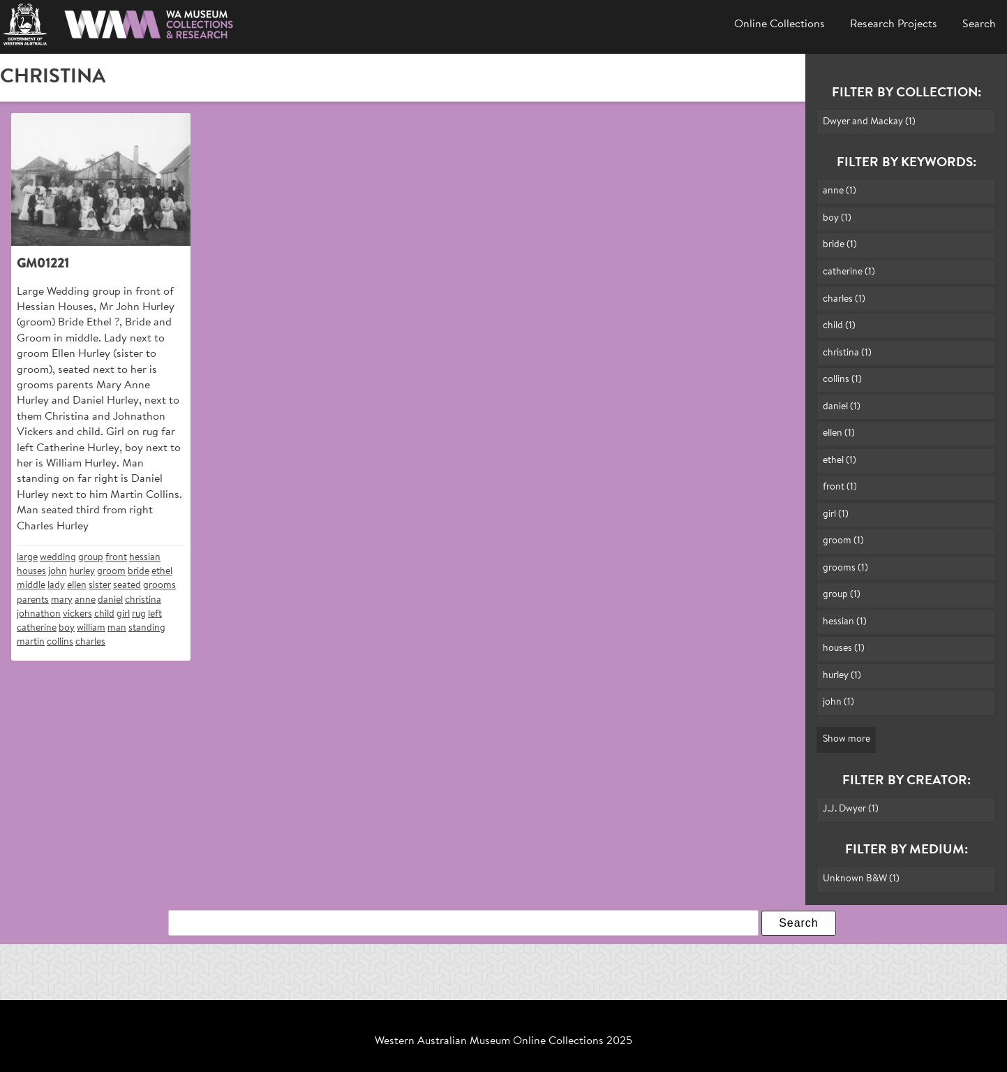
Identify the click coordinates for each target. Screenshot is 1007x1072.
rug (139, 614)
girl (123, 614)
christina (143, 600)
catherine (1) (849, 272)
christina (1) (847, 353)
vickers (77, 614)
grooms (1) (845, 568)
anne (85, 600)
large (27, 557)
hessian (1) (845, 622)
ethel (161, 571)
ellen (77, 585)
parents (33, 600)
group (90, 557)
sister (100, 585)
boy (67, 628)
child (104, 614)
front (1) (840, 487)
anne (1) (839, 191)
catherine (37, 628)
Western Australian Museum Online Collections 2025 (503, 1041)
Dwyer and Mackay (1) (869, 122)
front (116, 557)
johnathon (39, 614)
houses (31, 571)
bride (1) (840, 245)
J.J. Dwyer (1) (851, 809)
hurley (82, 571)
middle (31, 585)
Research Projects (893, 24)
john (57, 571)
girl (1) (836, 514)
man (116, 628)
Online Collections (779, 24)
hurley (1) (842, 675)
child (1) (839, 326)
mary (62, 600)
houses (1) (844, 648)
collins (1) (842, 379)
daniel (110, 600)
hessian (145, 557)
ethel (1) (839, 460)
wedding (58, 557)
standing (146, 628)
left (155, 614)
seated (127, 585)
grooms (159, 585)
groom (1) (843, 541)
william (91, 628)
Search (979, 24)
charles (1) (844, 299)
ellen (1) (839, 433)
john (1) (838, 702)
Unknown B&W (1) (861, 879)
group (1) (841, 594)
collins (60, 642)
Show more (846, 739)
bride (138, 571)
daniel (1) (841, 407)
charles (90, 642)
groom (111, 571)
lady (56, 585)
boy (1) (837, 218)
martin (31, 642)
